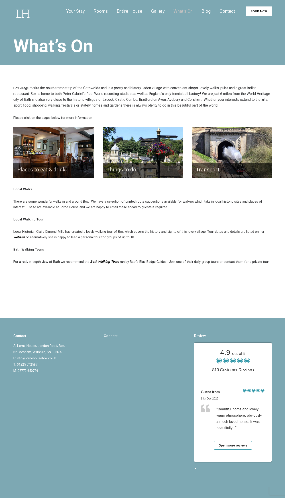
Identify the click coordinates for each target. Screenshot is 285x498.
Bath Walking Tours (104, 262)
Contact (227, 11)
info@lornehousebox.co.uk (36, 358)
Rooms (101, 11)
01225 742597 (27, 364)
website (19, 237)
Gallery (158, 11)
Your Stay (75, 11)
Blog (206, 11)
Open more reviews (232, 445)
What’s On (183, 11)
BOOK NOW (259, 11)
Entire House (129, 11)
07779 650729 (28, 371)
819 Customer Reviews (233, 369)
